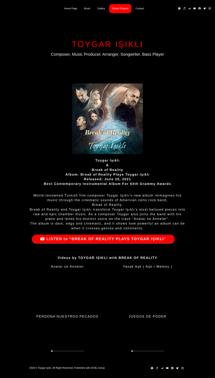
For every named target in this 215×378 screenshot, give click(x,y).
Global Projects (120, 8)
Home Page (70, 8)
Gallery (101, 8)
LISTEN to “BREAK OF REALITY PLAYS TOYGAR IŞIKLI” (103, 239)
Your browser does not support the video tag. (67, 339)
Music (87, 8)
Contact (140, 8)
